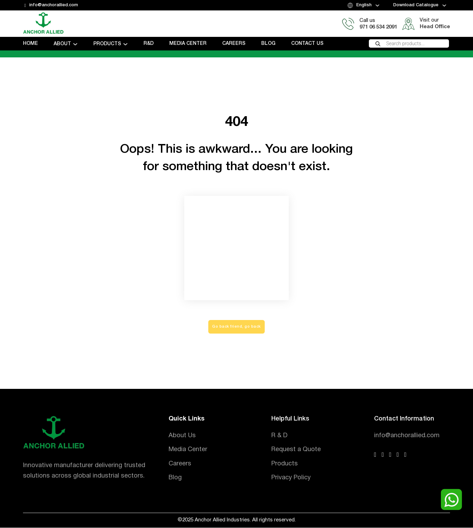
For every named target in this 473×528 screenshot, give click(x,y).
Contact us (307, 43)
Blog (268, 43)
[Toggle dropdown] (377, 5)
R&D (149, 43)
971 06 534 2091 (378, 27)
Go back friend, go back (236, 327)
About (62, 44)
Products (107, 44)
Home (30, 43)
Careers (234, 43)
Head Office (435, 26)
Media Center (188, 43)
